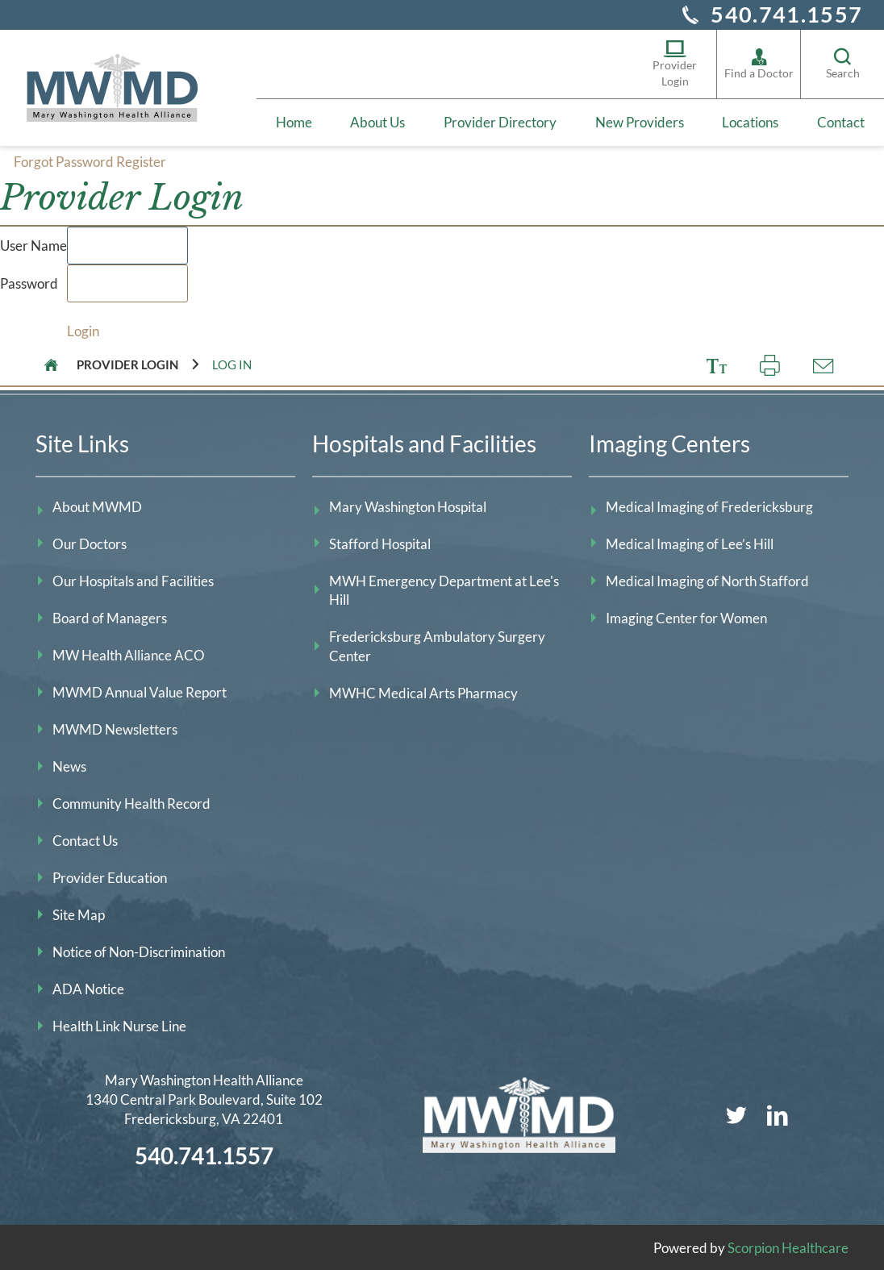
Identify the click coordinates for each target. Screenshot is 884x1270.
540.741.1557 (786, 14)
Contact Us (85, 839)
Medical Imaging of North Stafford (707, 579)
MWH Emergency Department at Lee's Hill (444, 589)
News (69, 764)
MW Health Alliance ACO (128, 653)
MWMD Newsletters (114, 727)
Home (294, 122)
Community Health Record (131, 801)
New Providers (639, 122)
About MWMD (97, 505)
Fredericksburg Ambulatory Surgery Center (437, 645)
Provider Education (109, 876)
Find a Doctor (759, 63)
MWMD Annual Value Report (139, 690)
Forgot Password (64, 160)
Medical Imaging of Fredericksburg (709, 505)
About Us (377, 122)
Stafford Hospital (380, 542)
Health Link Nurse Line (119, 1024)
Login (83, 329)
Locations (750, 122)
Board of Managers (109, 616)
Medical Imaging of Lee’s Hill (690, 542)
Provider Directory (500, 122)
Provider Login (675, 63)
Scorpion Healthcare (788, 1246)
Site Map (78, 913)
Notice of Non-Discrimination (138, 950)
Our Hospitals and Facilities (133, 579)
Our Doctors (89, 542)
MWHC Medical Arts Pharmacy (423, 692)
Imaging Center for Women (686, 616)
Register (141, 160)
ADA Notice (88, 987)
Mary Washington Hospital (407, 505)
